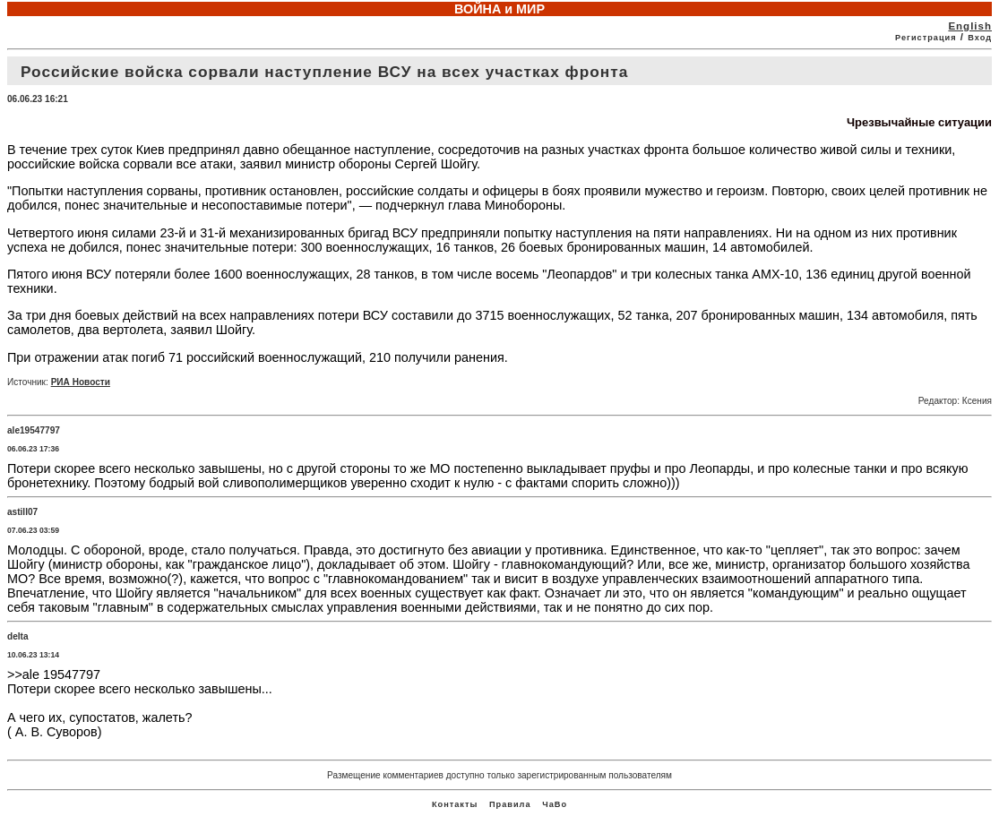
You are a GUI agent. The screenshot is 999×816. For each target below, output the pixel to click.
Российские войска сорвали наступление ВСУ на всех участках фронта (324, 72)
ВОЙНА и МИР (499, 9)
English (970, 26)
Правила (510, 804)
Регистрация (926, 37)
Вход (980, 37)
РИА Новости (80, 382)
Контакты (455, 804)
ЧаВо (554, 804)
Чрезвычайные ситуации (919, 122)
